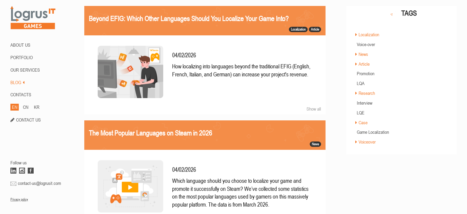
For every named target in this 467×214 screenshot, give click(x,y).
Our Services (25, 70)
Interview (364, 103)
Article (364, 64)
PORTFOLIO (21, 57)
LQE (361, 112)
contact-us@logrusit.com (39, 183)
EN (14, 107)
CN (25, 107)
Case (363, 122)
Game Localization (373, 132)
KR (36, 107)
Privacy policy (19, 199)
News (363, 54)
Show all (313, 108)
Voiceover (367, 141)
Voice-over (366, 44)
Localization (369, 34)
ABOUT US (20, 45)
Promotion (365, 73)
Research (367, 93)
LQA (361, 83)
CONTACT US (28, 119)
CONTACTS (20, 94)
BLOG (17, 82)
